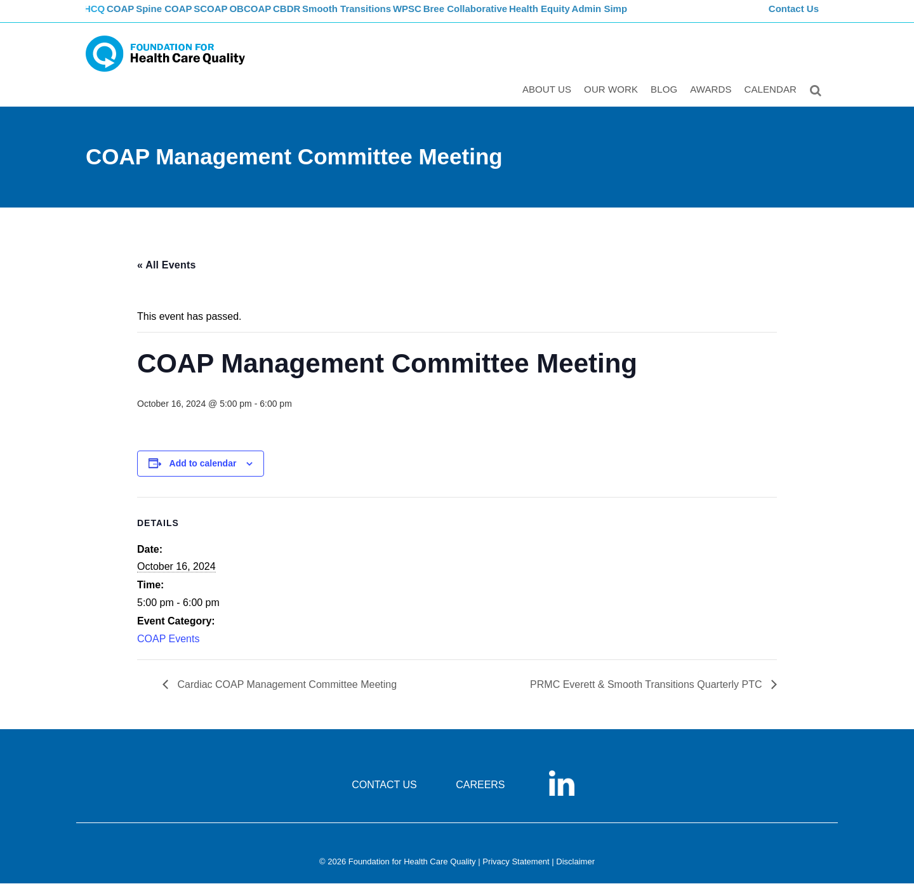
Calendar (773, 99)
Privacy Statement (516, 869)
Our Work (613, 99)
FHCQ (98, 16)
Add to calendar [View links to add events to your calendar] (203, 471)
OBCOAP (282, 16)
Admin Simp (653, 16)
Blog (666, 99)
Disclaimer (575, 869)
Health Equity (590, 16)
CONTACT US (384, 793)
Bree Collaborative (514, 16)
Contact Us (795, 16)
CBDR (325, 16)
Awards (713, 99)
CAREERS (480, 793)
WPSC (452, 16)
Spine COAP (184, 16)
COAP (135, 16)
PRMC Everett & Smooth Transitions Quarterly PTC (647, 692)
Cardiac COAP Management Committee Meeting (286, 692)
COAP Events (168, 647)
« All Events (166, 272)
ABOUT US (549, 99)
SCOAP (236, 16)
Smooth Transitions (387, 16)
